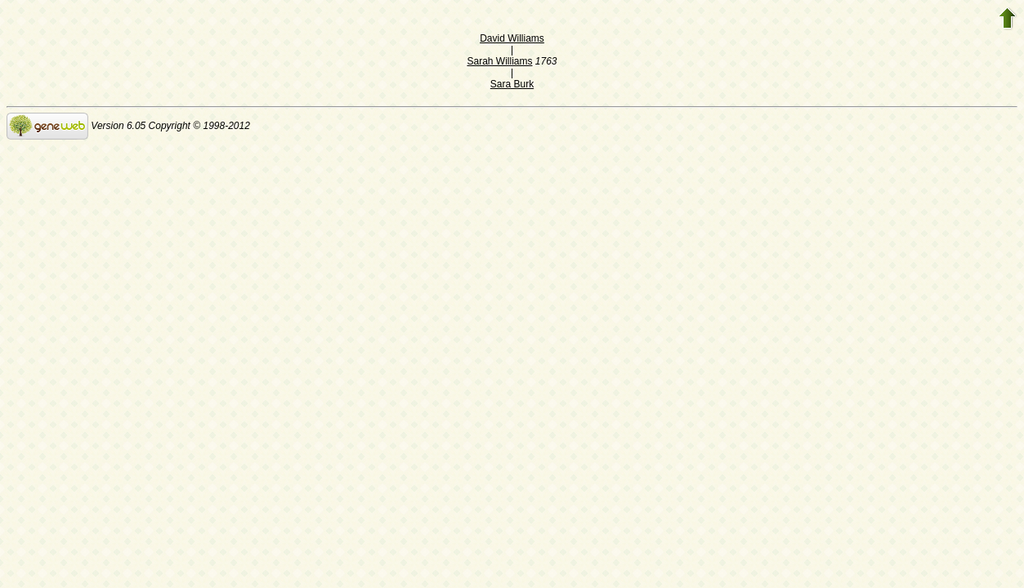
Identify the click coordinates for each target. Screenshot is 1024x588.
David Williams (512, 38)
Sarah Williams (499, 61)
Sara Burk (512, 84)
